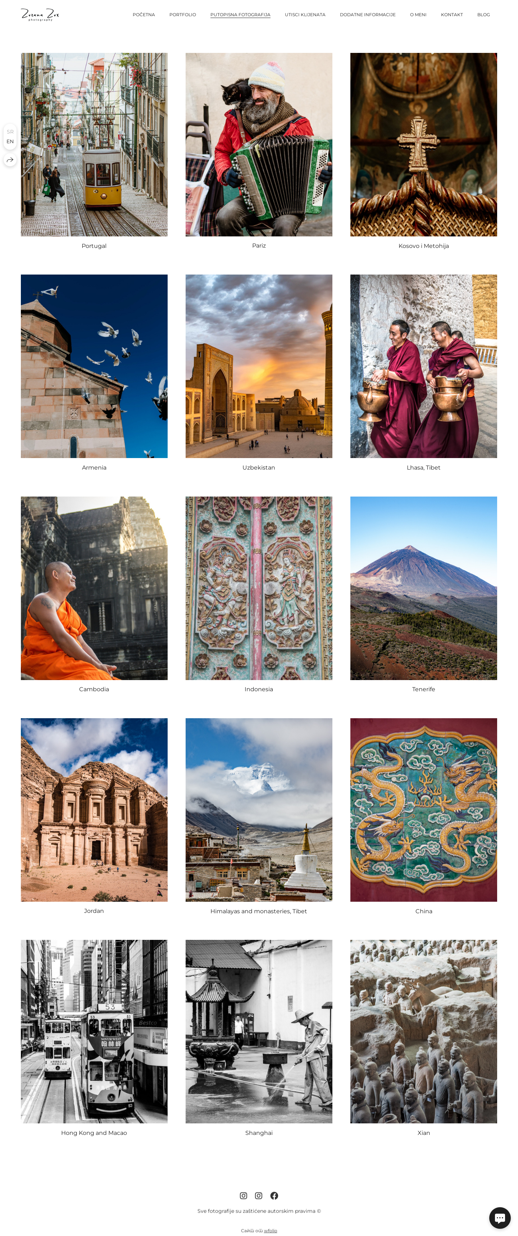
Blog (483, 14)
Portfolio (182, 14)
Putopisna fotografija (240, 14)
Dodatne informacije (368, 14)
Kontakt (452, 14)
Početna (144, 14)
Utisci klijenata (305, 14)
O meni (418, 14)
